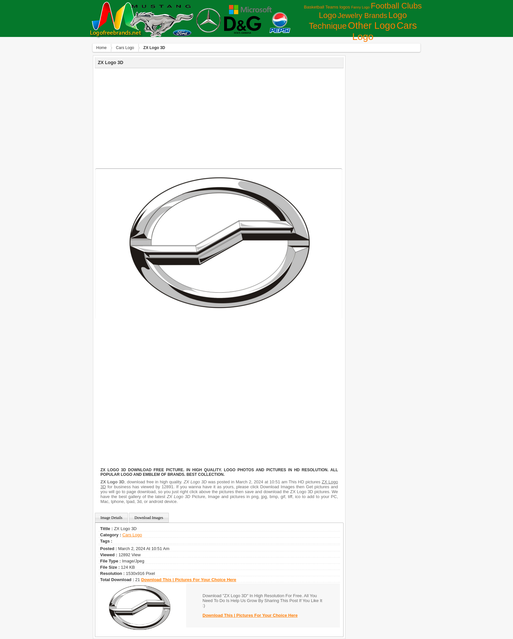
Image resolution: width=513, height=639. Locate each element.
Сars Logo (125, 47)
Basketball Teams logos (327, 7)
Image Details (111, 517)
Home (101, 47)
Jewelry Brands (362, 15)
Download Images (148, 517)
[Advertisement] (219, 117)
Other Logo (371, 25)
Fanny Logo (360, 7)
